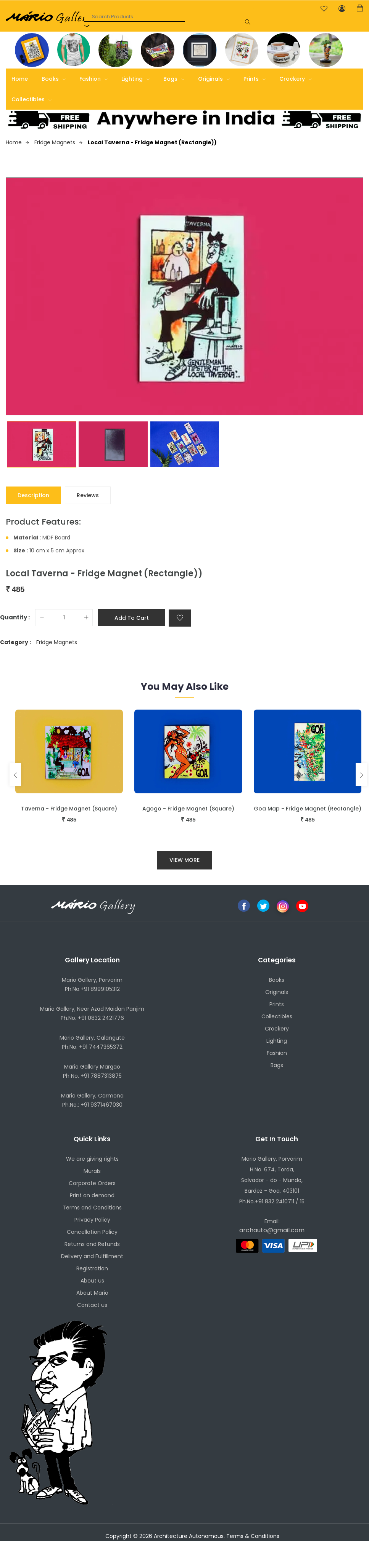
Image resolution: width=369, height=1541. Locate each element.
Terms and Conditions (92, 1207)
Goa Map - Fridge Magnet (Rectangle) (307, 808)
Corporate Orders (92, 1183)
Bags (173, 79)
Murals (92, 1171)
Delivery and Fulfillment (92, 1256)
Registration (92, 1268)
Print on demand (92, 1195)
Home (19, 79)
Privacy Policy (92, 1220)
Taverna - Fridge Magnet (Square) (69, 808)
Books (54, 79)
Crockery (295, 79)
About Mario (92, 1293)
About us (92, 1280)
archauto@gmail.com (272, 1230)
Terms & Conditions (252, 1536)
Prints (254, 79)
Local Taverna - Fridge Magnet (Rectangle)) (152, 142)
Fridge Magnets (58, 142)
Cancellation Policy (92, 1232)
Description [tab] (33, 495)
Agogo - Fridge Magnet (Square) (188, 808)
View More (184, 860)
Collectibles (31, 99)
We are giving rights (92, 1159)
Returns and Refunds (92, 1244)
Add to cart (131, 618)
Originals (214, 79)
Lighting (135, 79)
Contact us (92, 1305)
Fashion (93, 79)
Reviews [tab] (88, 495)
